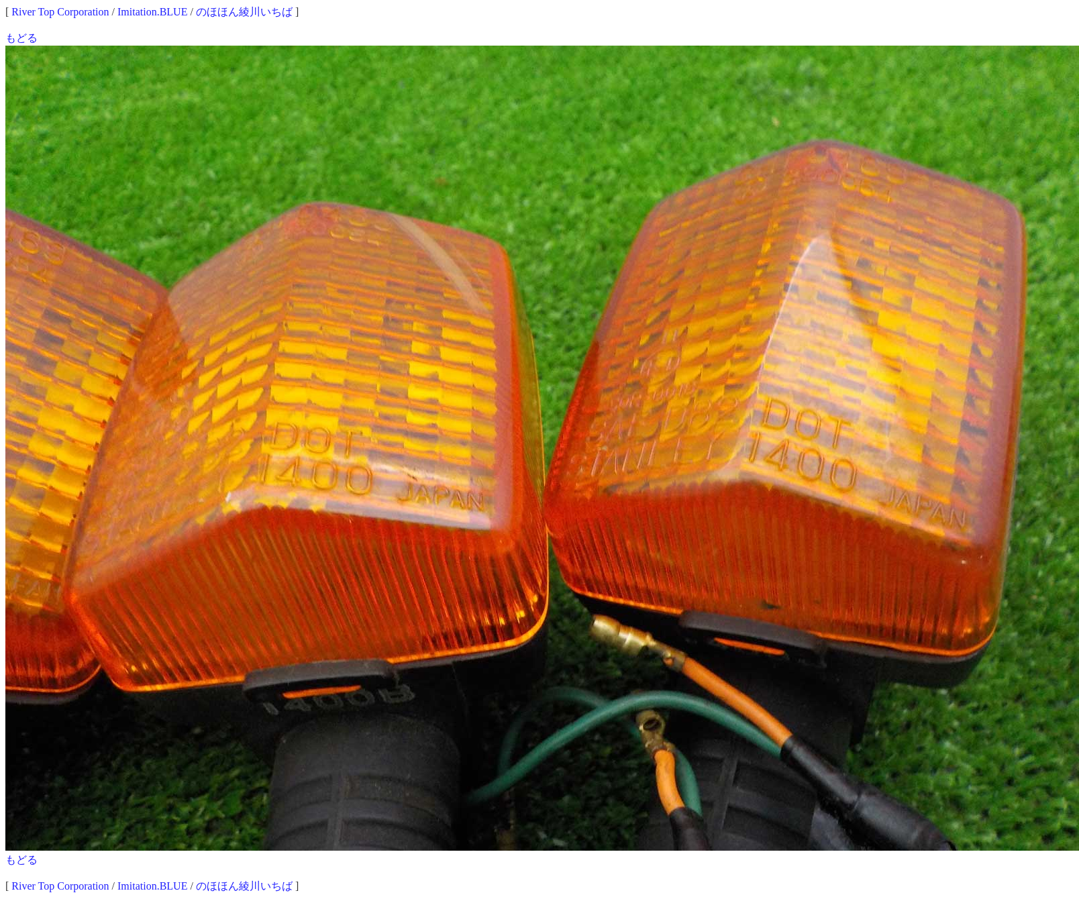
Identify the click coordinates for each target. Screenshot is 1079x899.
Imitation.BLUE (152, 11)
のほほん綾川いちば (244, 11)
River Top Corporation (60, 11)
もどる (21, 38)
